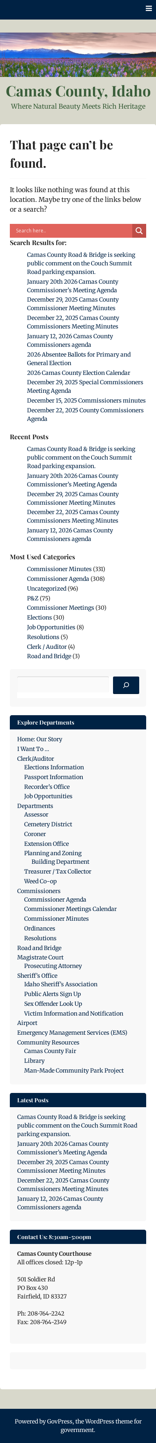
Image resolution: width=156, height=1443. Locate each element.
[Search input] (73, 231)
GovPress (59, 1421)
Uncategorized (46, 588)
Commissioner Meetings (60, 607)
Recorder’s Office (47, 786)
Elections (39, 617)
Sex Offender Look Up (53, 1003)
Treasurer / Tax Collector (57, 871)
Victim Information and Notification (73, 1013)
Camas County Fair (50, 1051)
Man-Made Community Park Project (74, 1070)
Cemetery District (48, 824)
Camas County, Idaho (78, 90)
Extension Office (46, 843)
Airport (27, 1023)
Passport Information (53, 777)
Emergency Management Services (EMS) (72, 1032)
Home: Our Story (39, 739)
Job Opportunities (51, 627)
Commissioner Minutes (59, 569)
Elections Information (54, 767)
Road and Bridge (49, 656)
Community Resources (48, 1042)
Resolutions (43, 637)
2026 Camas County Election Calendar (78, 373)
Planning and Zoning (52, 853)
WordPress (99, 1421)
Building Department (60, 861)
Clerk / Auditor (47, 646)
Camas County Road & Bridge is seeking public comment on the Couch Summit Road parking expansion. (81, 263)
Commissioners (39, 891)
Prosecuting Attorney (53, 966)
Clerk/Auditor (35, 758)
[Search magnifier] (139, 231)
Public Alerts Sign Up (52, 994)
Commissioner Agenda (58, 578)
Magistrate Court (40, 957)
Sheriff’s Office (37, 975)
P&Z (32, 598)
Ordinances (39, 928)
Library (34, 1060)
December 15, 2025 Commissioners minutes (86, 400)
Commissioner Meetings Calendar (70, 909)
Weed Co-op (40, 881)
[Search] (126, 685)
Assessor (36, 814)
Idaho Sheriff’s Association (60, 984)
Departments (35, 806)
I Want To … (33, 749)
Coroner (35, 834)
